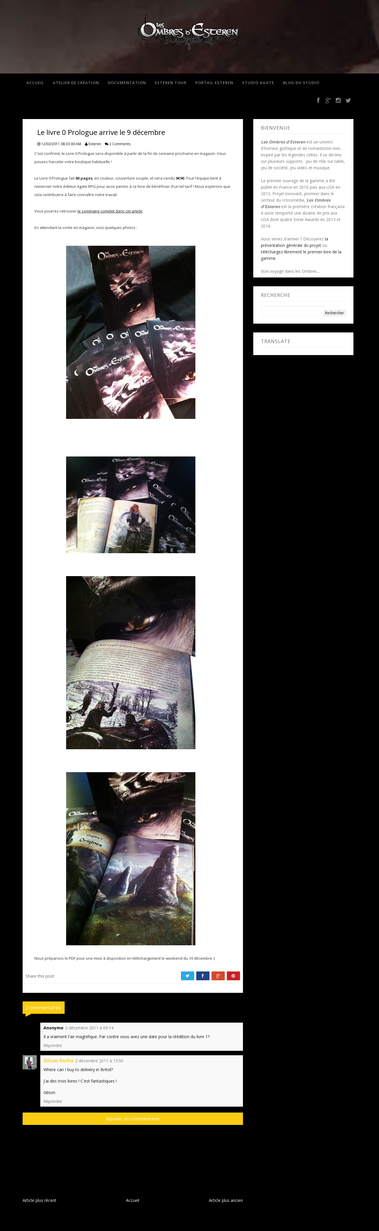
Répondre (52, 1046)
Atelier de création (75, 83)
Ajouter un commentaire (133, 1119)
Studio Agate (257, 83)
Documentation (126, 83)
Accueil (34, 83)
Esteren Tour (170, 83)
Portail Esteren (213, 83)
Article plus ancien (226, 1201)
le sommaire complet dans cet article (110, 212)
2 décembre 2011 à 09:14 (89, 1028)
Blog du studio (300, 83)
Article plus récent (39, 1201)
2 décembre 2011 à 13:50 (99, 1061)
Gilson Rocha (58, 1061)
